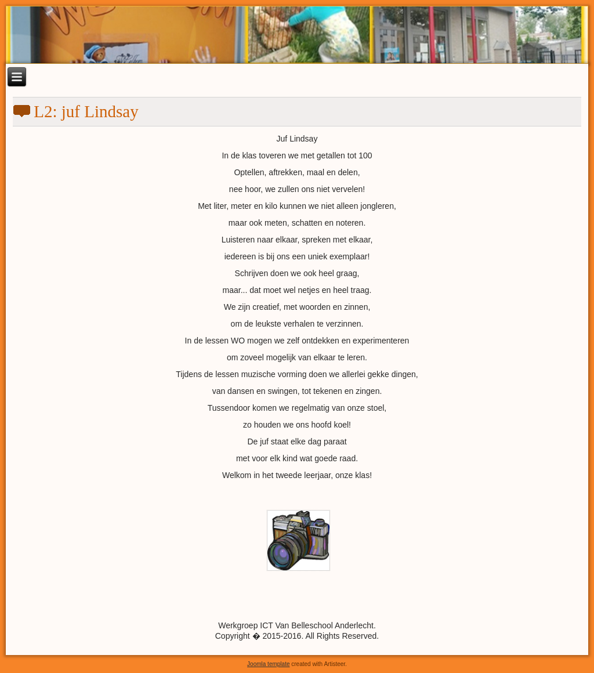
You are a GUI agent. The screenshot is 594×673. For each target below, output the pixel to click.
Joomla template (268, 664)
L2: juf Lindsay (86, 111)
